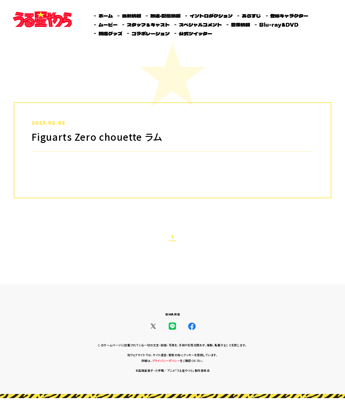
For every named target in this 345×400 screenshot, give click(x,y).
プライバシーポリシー (166, 363)
